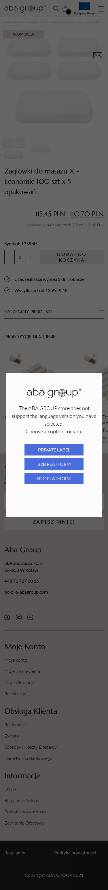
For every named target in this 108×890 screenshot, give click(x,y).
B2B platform (54, 464)
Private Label (54, 449)
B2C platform (54, 478)
